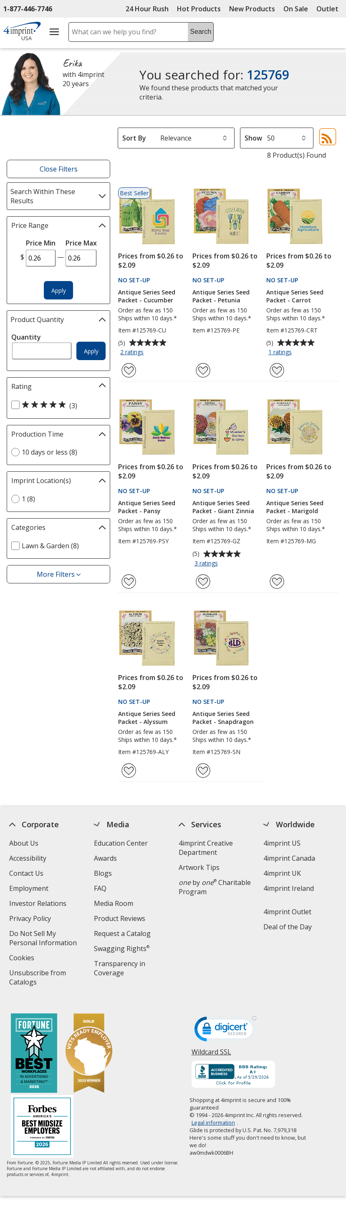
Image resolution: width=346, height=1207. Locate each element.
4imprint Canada (290, 858)
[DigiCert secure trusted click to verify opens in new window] (225, 1024)
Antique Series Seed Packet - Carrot (294, 296)
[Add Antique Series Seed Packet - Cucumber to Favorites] (129, 370)
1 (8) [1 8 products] (28, 499)
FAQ (100, 888)
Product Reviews (119, 918)
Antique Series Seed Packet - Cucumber (146, 296)
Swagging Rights (121, 948)
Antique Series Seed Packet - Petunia (221, 296)
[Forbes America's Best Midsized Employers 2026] (42, 1120)
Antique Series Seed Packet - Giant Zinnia (223, 507)
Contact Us (26, 873)
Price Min (41, 243)
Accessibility (27, 858)
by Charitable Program (215, 887)
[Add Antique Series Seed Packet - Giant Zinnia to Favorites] (203, 581)
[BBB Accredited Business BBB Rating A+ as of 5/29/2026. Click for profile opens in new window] (233, 1068)
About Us (23, 843)
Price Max (81, 243)
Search (200, 31)
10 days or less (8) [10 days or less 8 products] (49, 452)
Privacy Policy (31, 919)
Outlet (329, 8)
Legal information (213, 1115)
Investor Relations (38, 904)
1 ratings (281, 352)
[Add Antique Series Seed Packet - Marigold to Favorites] (277, 581)
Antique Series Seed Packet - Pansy (146, 507)
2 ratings (133, 352)
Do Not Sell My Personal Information (46, 939)
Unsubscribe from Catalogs (37, 978)
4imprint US (282, 843)
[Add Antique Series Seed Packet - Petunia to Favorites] (203, 370)
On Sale (295, 8)
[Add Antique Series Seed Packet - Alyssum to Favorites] (129, 770)
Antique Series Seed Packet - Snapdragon (223, 718)
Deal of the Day (288, 926)
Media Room (113, 903)
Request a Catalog (122, 933)
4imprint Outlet (288, 911)
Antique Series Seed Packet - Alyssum (146, 718)
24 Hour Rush (147, 8)
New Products (252, 8)
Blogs (103, 873)
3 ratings (207, 563)
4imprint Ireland (289, 888)
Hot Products (199, 8)
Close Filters (59, 169)
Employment (28, 888)
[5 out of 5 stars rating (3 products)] (56, 405)
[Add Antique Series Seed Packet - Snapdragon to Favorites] (203, 770)
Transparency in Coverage (121, 969)
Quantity (26, 337)
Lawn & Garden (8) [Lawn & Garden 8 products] (50, 546)
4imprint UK (282, 873)
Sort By (134, 138)
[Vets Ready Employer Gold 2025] (88, 1047)
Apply (58, 290)
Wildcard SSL (211, 1048)
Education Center (121, 843)
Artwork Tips (199, 867)
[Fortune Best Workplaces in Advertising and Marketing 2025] (34, 1047)
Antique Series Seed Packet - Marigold (294, 507)
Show (253, 138)
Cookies (22, 958)
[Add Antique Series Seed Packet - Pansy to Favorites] (129, 581)
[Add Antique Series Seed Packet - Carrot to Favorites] (277, 370)
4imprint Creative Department (206, 848)
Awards (105, 858)
